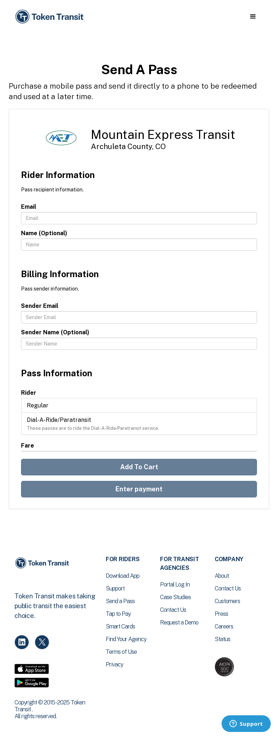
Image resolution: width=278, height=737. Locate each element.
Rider (28, 392)
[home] (50, 16)
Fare (27, 445)
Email (28, 206)
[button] (253, 16)
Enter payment (139, 489)
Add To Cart (139, 467)
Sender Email (39, 305)
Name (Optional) (44, 233)
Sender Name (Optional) (55, 332)
